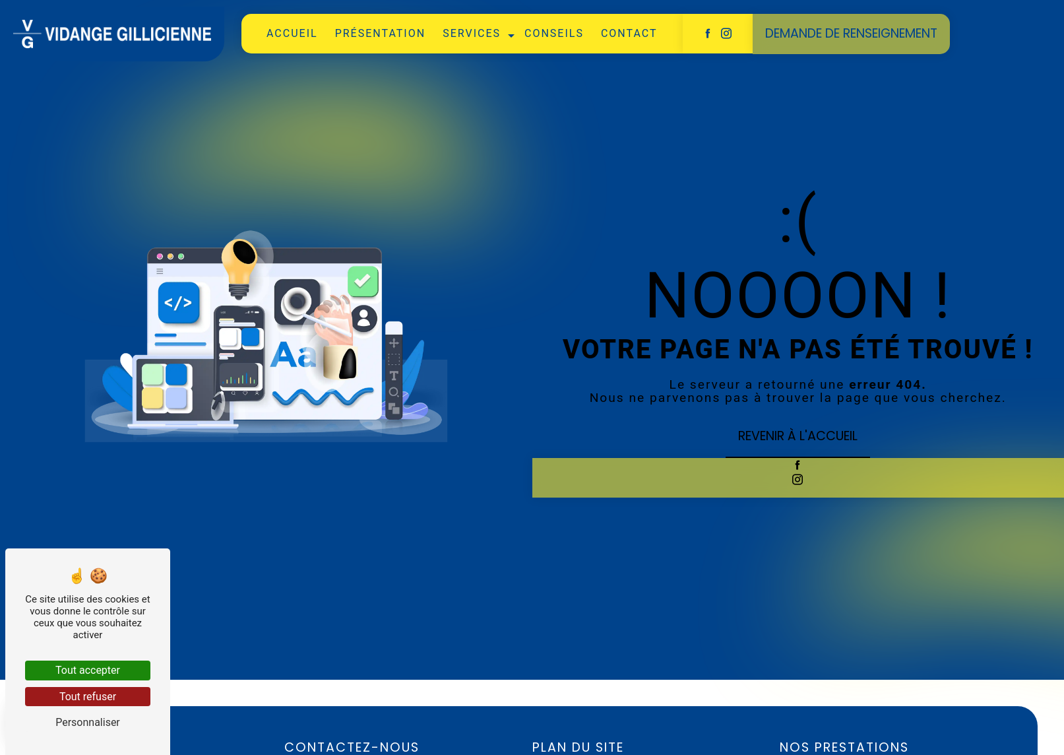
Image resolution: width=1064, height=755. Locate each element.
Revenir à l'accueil (798, 436)
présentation (380, 33)
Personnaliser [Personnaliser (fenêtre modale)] (87, 722)
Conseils (554, 33)
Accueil (292, 33)
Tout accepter (87, 670)
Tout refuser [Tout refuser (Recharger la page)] (87, 696)
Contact (629, 33)
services (472, 33)
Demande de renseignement (851, 33)
